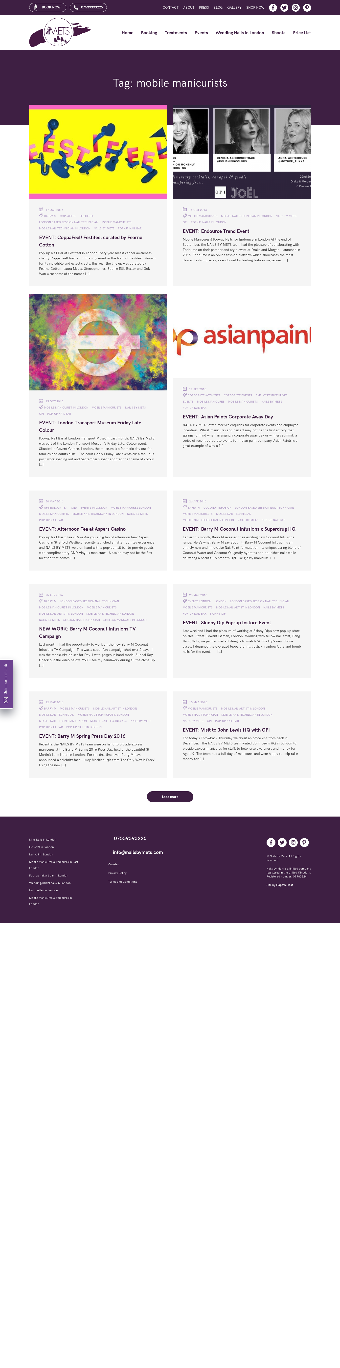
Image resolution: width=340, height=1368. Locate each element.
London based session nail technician (68, 222)
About (188, 7)
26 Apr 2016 (194, 501)
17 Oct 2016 (51, 209)
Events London (199, 601)
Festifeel (86, 216)
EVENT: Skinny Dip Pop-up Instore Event (227, 623)
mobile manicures (211, 402)
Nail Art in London (41, 854)
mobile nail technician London (110, 614)
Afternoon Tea (56, 508)
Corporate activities (204, 395)
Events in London (93, 508)
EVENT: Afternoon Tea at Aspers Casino (82, 529)
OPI (185, 222)
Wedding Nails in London (240, 33)
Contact (171, 7)
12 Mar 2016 (51, 702)
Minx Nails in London (42, 840)
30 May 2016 (51, 501)
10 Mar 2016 (195, 702)
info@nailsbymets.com (138, 852)
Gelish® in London (41, 847)
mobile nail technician (233, 514)
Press (204, 7)
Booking (149, 33)
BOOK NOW (47, 7)
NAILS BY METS (104, 228)
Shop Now (255, 7)
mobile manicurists (117, 222)
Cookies (113, 864)
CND (74, 508)
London (221, 601)
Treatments (176, 33)
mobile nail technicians (108, 721)
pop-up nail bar (130, 228)
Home (127, 33)
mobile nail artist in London (61, 614)
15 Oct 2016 (195, 209)
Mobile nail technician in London (64, 228)
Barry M (50, 216)
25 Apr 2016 (51, 595)
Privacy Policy (117, 873)
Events (201, 33)
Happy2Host (284, 885)
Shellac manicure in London (125, 620)
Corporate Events (238, 395)
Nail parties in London (43, 890)
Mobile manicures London (131, 508)
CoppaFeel (68, 216)
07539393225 (88, 7)
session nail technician (81, 620)
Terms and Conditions (122, 882)
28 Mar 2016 (195, 595)
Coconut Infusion (217, 508)
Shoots (278, 33)
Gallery (234, 7)
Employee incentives (272, 395)
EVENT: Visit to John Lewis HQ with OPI (226, 730)
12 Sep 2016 (194, 389)
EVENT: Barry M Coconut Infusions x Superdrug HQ (239, 529)
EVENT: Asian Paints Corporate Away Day (228, 417)
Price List (302, 33)
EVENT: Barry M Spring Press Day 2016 (82, 736)
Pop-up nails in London (208, 222)
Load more (170, 797)
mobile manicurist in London (66, 408)
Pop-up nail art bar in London (48, 875)
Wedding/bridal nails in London (50, 883)
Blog (218, 7)
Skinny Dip (218, 614)
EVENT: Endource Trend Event (216, 231)
